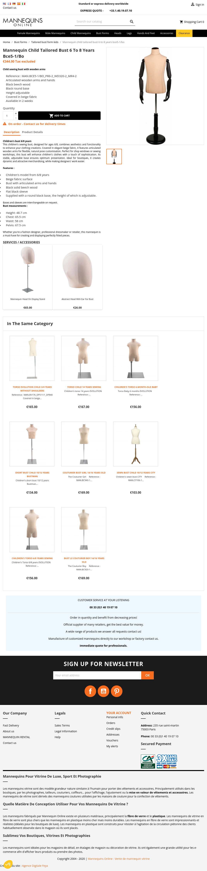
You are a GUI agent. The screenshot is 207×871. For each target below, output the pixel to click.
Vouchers (112, 740)
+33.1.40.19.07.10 (118, 10)
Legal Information (66, 731)
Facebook (90, 691)
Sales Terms (62, 725)
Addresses (112, 734)
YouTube (103, 691)
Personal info (114, 717)
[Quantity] (8, 115)
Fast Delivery (11, 725)
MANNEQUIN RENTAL (16, 737)
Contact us (9, 7)
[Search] (105, 21)
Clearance (184, 33)
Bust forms (102, 33)
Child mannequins (81, 33)
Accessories (166, 33)
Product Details (32, 132)
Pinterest (116, 691)
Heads (117, 33)
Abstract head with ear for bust (77, 299)
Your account (118, 713)
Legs (129, 33)
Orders (110, 723)
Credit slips (113, 729)
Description (12, 132)
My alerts (112, 746)
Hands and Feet (146, 33)
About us (8, 731)
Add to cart (59, 116)
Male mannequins (55, 33)
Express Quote (89, 10)
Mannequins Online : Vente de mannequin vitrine (119, 859)
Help (58, 737)
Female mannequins (28, 33)
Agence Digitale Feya (35, 866)
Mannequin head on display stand (27, 299)
